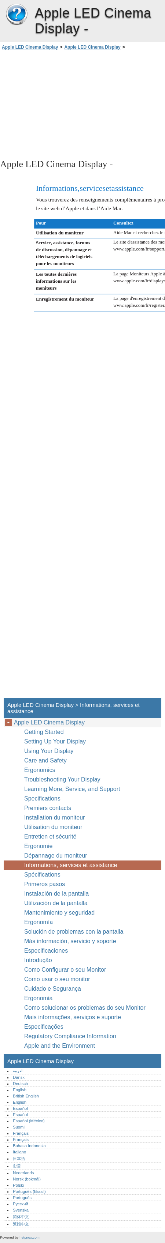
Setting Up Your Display (55, 741)
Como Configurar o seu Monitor (65, 970)
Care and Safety (46, 760)
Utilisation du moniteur (54, 827)
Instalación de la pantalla (56, 893)
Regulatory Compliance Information (70, 1036)
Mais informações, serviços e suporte (72, 1017)
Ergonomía (38, 922)
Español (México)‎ (28, 1121)
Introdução (38, 960)
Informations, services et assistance (70, 865)
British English (26, 1096)
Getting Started (44, 732)
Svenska (21, 1210)
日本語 (19, 1158)
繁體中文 (21, 1224)
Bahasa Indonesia (29, 1146)
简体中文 (21, 1216)
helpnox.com (29, 1237)
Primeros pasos (44, 884)
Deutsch (20, 1083)
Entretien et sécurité (51, 836)
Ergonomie (38, 846)
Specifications (42, 798)
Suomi (19, 1127)
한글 (17, 1166)
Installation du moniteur (54, 817)
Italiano (19, 1152)
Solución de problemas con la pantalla (73, 932)
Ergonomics (39, 770)
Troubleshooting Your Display (62, 779)
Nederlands (23, 1173)
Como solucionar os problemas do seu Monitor (85, 1008)
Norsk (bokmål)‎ (27, 1179)
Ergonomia (38, 998)
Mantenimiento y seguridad (60, 912)
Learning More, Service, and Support (72, 789)
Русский (20, 1204)
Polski (18, 1185)
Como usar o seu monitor (58, 979)
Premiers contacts (47, 808)
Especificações (43, 1027)
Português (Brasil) (29, 1191)
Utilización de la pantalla (56, 903)
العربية (18, 1071)
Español (20, 1108)
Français (21, 1133)
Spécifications (42, 874)
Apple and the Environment (60, 1046)
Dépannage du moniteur (55, 855)
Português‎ (22, 1197)
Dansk (19, 1077)
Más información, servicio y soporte (70, 941)
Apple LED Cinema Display (16, 15)
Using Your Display (49, 751)
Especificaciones (46, 951)
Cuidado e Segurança (53, 989)
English (19, 1090)
